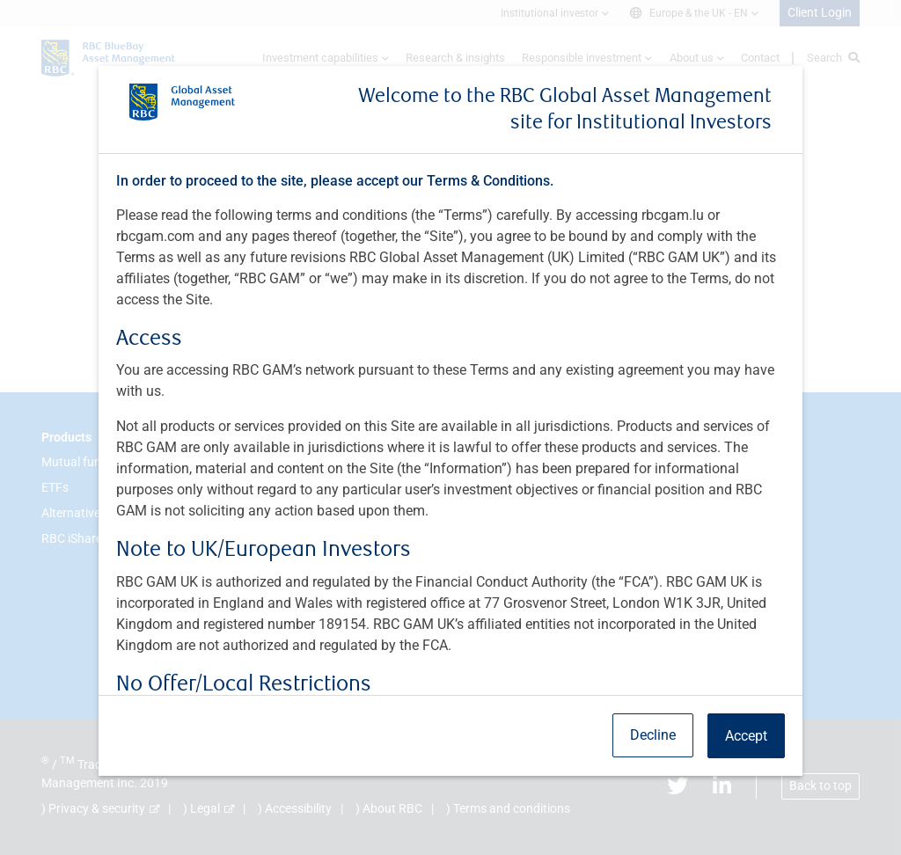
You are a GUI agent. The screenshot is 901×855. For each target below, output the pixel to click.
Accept (746, 735)
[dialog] (450, 427)
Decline (653, 735)
